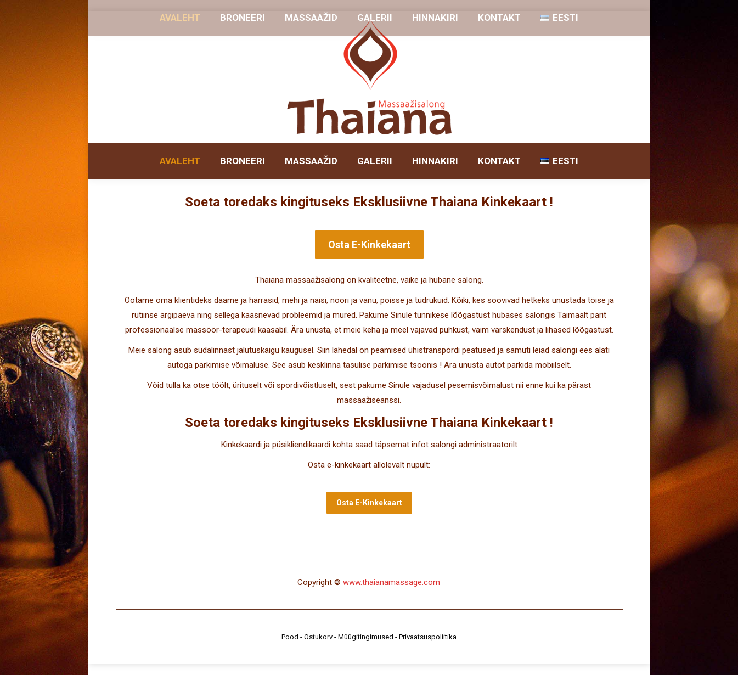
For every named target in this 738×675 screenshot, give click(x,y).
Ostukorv (318, 637)
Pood (289, 637)
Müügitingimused (365, 637)
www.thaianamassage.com (391, 582)
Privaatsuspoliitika (428, 637)
